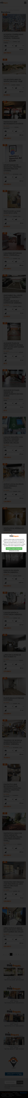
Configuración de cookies (14, 476)
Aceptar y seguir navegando (14, 474)
